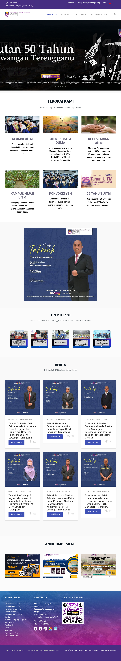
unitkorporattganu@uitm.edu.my (21, 6)
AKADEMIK (65, 14)
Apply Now (82, 3)
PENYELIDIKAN (79, 14)
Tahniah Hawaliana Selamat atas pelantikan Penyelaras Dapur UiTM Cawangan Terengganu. (59, 435)
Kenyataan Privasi (90, 650)
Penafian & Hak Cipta (73, 650)
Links (104, 3)
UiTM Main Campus (12, 604)
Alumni (91, 3)
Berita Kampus (40, 429)
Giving (97, 3)
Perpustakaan (10, 612)
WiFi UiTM (8, 630)
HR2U (7, 628)
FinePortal (9, 625)
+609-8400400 (14, 3)
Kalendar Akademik (12, 606)
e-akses (107, 14)
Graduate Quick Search (13, 614)
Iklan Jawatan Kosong (13, 636)
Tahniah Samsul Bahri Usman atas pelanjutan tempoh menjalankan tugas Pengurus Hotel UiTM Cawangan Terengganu (83, 479)
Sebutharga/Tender (12, 633)
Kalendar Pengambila (13, 609)
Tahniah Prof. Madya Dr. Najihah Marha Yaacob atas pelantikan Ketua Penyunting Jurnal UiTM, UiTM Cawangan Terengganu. (36, 480)
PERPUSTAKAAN (95, 14)
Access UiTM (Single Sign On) (16, 620)
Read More (33, 444)
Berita (7, 617)
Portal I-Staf (9, 622)
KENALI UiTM (52, 14)
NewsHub (72, 3)
